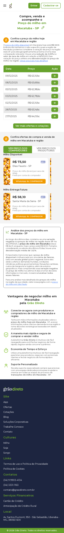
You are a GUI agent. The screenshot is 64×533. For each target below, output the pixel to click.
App (5, 402)
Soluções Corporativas (15, 422)
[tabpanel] (32, 186)
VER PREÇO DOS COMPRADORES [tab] (17, 149)
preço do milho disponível (17, 45)
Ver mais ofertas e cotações (32, 126)
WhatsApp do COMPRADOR (29, 181)
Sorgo (6, 452)
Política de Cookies (13, 468)
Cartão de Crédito (13, 501)
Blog (6, 417)
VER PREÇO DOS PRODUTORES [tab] (46, 149)
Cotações (8, 412)
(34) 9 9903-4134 (12, 480)
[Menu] (5, 5)
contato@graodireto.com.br (19, 490)
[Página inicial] (10, 5)
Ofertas (7, 407)
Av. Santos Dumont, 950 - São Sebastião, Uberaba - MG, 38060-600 (31, 518)
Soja (5, 448)
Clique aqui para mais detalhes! (34, 61)
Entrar (34, 5)
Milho (6, 443)
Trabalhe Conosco (13, 426)
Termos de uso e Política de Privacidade (25, 464)
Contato (7, 431)
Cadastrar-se (50, 5)
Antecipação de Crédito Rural (19, 506)
